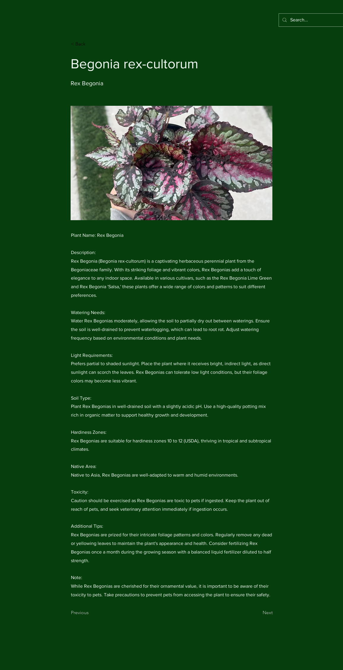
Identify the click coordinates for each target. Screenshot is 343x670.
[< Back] (90, 44)
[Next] (258, 613)
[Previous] (90, 613)
